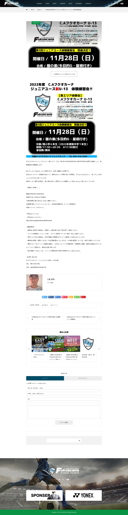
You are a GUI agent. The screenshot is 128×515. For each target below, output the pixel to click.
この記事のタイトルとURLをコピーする (64, 74)
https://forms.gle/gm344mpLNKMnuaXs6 (39, 220)
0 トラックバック (83, 378)
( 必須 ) (35, 388)
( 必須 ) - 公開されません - (36, 393)
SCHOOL (39, 3)
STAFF (54, 3)
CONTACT (88, 3)
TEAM (47, 3)
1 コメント (45, 378)
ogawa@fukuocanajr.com (38, 267)
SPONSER (79, 3)
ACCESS (62, 3)
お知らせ (46, 305)
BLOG (70, 3)
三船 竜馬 (51, 279)
